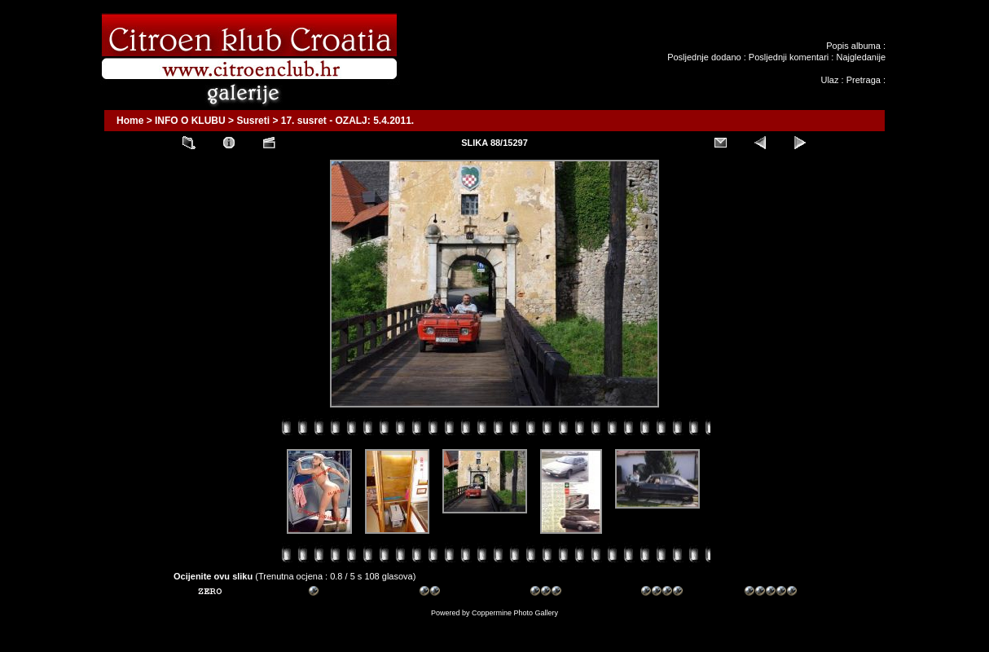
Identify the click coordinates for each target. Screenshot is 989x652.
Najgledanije (861, 57)
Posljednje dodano (704, 57)
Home (129, 120)
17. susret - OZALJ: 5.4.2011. (347, 120)
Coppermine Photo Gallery (515, 613)
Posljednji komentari (789, 57)
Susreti (253, 120)
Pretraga (863, 80)
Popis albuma (853, 46)
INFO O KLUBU (190, 120)
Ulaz (829, 80)
